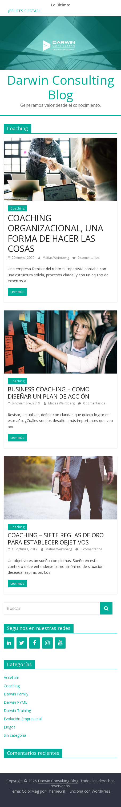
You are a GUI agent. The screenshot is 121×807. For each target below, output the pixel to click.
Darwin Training (17, 710)
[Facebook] (34, 643)
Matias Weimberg (56, 257)
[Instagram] (47, 643)
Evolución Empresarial (23, 718)
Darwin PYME (15, 702)
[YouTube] (60, 643)
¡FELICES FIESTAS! (23, 10)
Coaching (17, 208)
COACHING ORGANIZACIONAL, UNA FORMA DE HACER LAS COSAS (55, 233)
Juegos (9, 727)
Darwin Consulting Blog (60, 87)
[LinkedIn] (9, 643)
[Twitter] (22, 643)
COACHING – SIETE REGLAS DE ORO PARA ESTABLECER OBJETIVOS (56, 538)
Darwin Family (16, 694)
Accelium (11, 677)
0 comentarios (85, 257)
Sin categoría (15, 735)
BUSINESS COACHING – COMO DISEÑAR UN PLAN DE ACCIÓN (49, 392)
